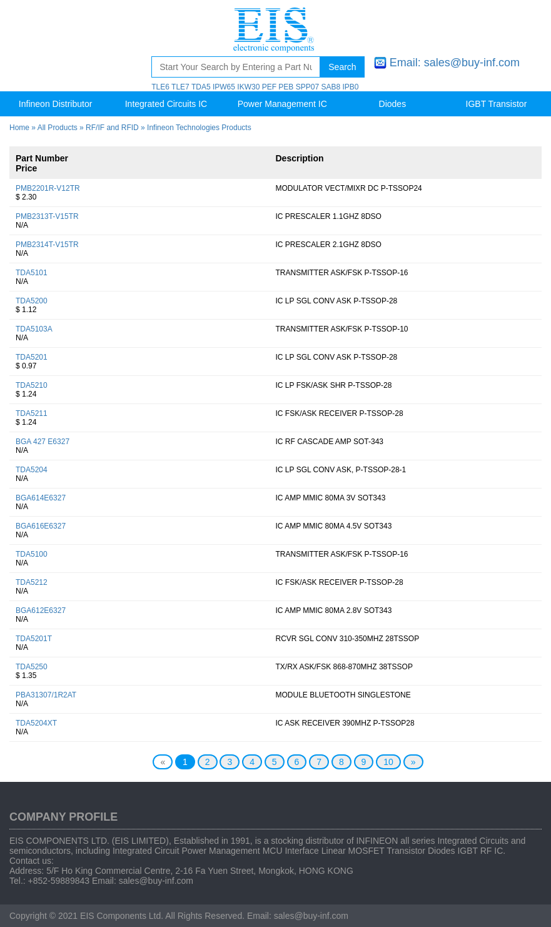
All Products (58, 127)
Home (19, 127)
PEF (269, 87)
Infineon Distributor (56, 104)
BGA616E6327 (41, 526)
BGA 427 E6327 (42, 441)
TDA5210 (32, 385)
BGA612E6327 (41, 610)
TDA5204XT (36, 723)
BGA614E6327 (41, 498)
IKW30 (248, 87)
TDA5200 (32, 300)
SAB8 (330, 87)
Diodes (393, 104)
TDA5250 (32, 666)
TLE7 (180, 87)
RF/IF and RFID (112, 127)
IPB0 (350, 87)
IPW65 (224, 87)
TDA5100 (32, 554)
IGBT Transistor (496, 104)
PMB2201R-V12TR (48, 188)
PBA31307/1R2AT (46, 695)
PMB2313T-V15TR (47, 216)
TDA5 (201, 87)
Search (342, 67)
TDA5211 (32, 413)
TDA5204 (32, 469)
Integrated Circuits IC (166, 104)
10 (388, 762)
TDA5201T (34, 638)
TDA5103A (34, 329)
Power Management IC (282, 104)
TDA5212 (32, 582)
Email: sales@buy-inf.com (455, 62)
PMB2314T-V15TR (47, 244)
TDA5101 (32, 272)
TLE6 (160, 87)
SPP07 (307, 87)
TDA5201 (32, 357)
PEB (285, 87)
